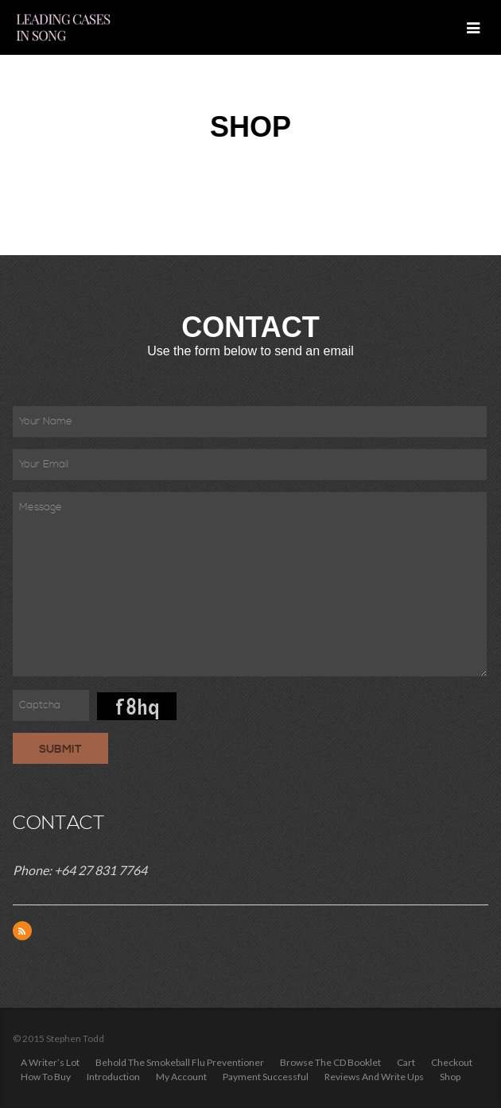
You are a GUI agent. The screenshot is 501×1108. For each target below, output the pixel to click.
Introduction (113, 1077)
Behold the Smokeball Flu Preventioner (179, 1062)
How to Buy (46, 1077)
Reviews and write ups (374, 1077)
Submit (60, 749)
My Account (181, 1077)
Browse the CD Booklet (330, 1062)
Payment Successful (266, 1077)
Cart (406, 1062)
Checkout (451, 1062)
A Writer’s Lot (50, 1062)
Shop (450, 1077)
